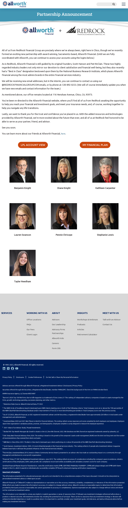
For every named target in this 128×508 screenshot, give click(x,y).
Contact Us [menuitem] (107, 325)
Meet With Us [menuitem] (111, 313)
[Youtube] (16, 368)
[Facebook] (12, 368)
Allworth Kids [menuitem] (58, 339)
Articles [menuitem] (80, 330)
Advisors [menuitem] (56, 320)
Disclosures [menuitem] (20, 377)
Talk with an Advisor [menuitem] (111, 320)
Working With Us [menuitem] (37, 313)
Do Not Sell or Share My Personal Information (62, 377)
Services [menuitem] (6, 313)
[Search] (106, 4)
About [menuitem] (56, 313)
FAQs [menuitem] (29, 325)
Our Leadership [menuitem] (59, 325)
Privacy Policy (77, 386)
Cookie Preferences (35, 377)
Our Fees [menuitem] (30, 330)
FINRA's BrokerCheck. (100, 390)
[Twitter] (8, 368)
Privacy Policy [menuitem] (7, 377)
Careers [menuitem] (55, 344)
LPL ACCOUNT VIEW (33, 145)
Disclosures (68, 386)
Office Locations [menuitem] (34, 320)
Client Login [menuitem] (32, 335)
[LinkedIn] (4, 368)
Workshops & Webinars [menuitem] (87, 320)
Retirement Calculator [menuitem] (87, 335)
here (63, 133)
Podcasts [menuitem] (81, 325)
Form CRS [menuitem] (56, 349)
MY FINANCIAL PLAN (95, 145)
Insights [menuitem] (82, 313)
